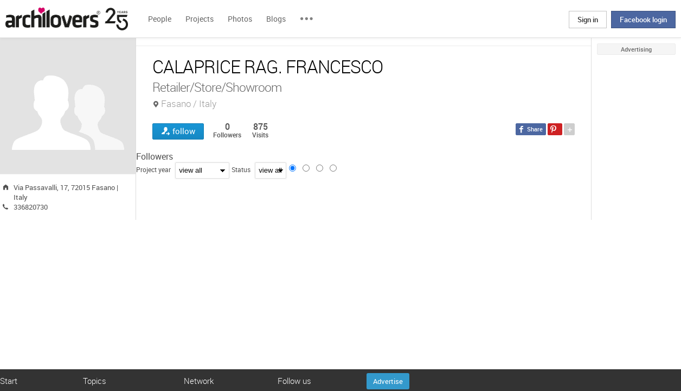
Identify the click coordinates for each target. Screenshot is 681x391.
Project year (153, 169)
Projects (199, 19)
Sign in (587, 19)
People (159, 19)
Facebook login (643, 19)
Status (241, 169)
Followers (154, 156)
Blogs (276, 19)
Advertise (388, 381)
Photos (240, 19)
